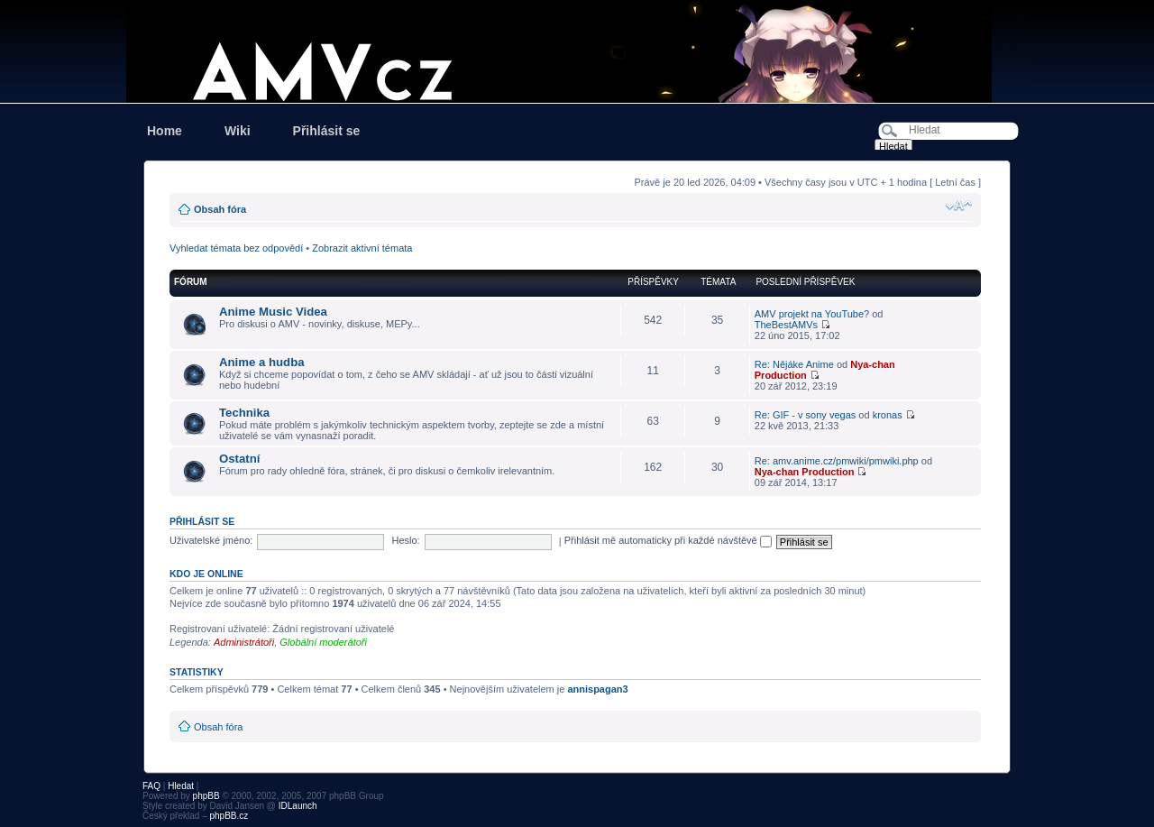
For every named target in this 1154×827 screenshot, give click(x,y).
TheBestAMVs (786, 324)
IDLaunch (298, 806)
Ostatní (239, 458)
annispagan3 (597, 689)
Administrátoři (244, 642)
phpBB (206, 796)
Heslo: (405, 540)
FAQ (151, 786)
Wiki (237, 131)
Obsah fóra (220, 209)
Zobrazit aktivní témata (362, 248)
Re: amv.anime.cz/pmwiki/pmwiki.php (837, 460)
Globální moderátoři (323, 642)
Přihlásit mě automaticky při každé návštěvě (668, 540)
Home (164, 131)
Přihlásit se (327, 131)
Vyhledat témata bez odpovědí (236, 248)
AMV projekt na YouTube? (812, 313)
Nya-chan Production (805, 471)
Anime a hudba (262, 362)
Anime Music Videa (273, 311)
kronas (887, 414)
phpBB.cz (228, 816)
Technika (244, 412)
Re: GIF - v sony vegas (805, 414)
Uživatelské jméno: (210, 540)
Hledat (181, 786)
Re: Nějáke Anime (794, 364)
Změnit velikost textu (959, 206)
